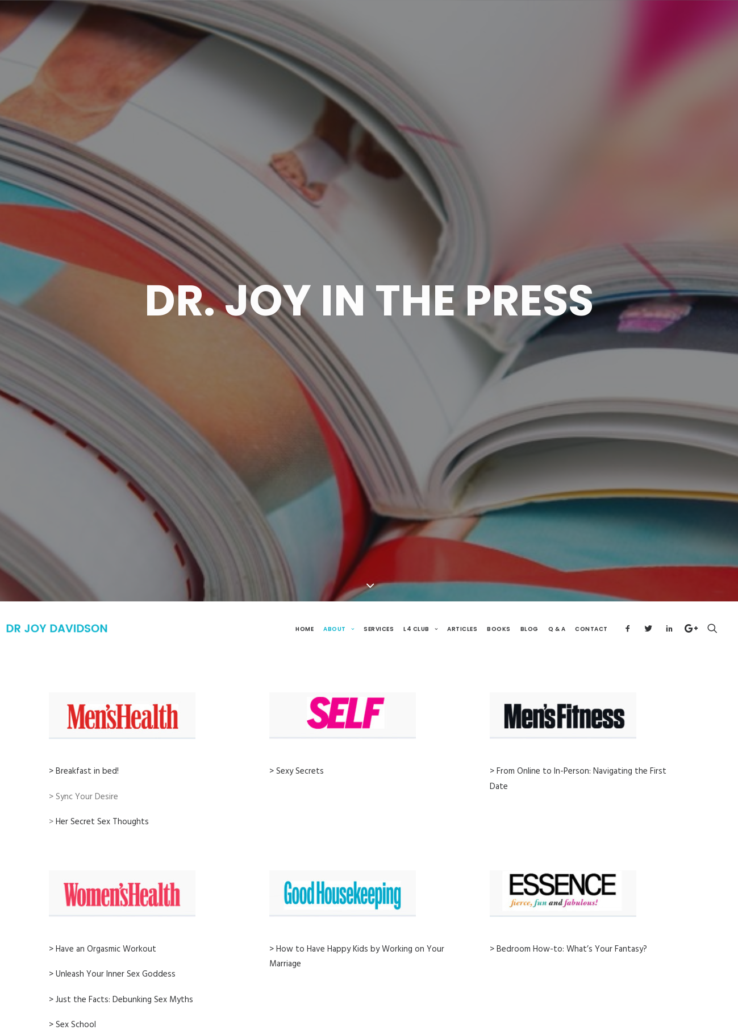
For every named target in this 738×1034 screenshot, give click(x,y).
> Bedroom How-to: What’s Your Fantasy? (568, 926)
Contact (591, 606)
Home (304, 606)
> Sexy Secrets (296, 748)
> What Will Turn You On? (97, 1027)
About (338, 606)
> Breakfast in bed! (84, 748)
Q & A (557, 606)
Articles (462, 606)
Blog (529, 606)
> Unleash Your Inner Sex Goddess (112, 951)
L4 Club (420, 606)
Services (379, 606)
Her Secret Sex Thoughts (102, 799)
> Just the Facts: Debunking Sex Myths (121, 976)
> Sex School (72, 1002)
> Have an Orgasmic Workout (102, 926)
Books (499, 606)
